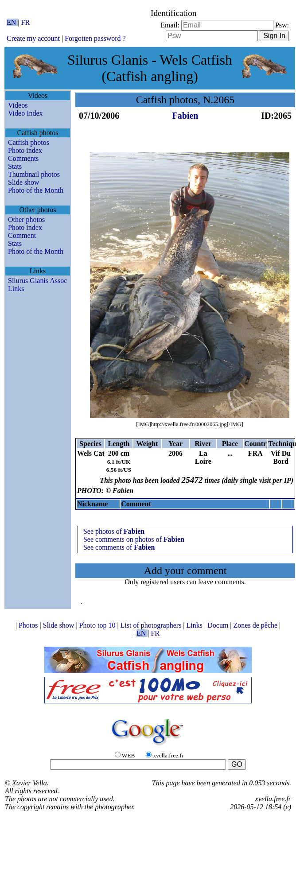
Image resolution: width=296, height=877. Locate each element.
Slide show (23, 182)
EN (12, 22)
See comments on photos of (133, 539)
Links (16, 288)
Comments (23, 158)
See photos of (113, 531)
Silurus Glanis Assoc (37, 280)
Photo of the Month (35, 190)
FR (25, 22)
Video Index (25, 113)
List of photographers (152, 625)
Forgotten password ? (95, 38)
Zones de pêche (257, 625)
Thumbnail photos (34, 174)
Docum (218, 625)
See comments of (119, 547)
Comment (22, 235)
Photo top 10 (98, 625)
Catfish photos (28, 142)
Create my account (33, 38)
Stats (15, 166)
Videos (17, 105)
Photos (29, 625)
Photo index (25, 150)
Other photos (26, 219)
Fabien (185, 115)
